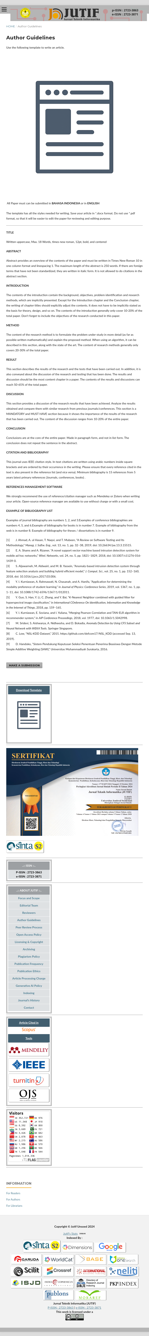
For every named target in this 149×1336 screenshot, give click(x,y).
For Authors (13, 1199)
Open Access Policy (29, 934)
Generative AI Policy (29, 985)
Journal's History (29, 1000)
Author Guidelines (29, 920)
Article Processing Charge (28, 978)
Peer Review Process (29, 927)
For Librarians (14, 1205)
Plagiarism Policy (29, 956)
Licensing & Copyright (29, 942)
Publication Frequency (29, 964)
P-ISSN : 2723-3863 (61, 1307)
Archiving (29, 949)
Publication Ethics (29, 971)
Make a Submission (24, 665)
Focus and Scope (29, 898)
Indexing (28, 993)
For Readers (13, 1193)
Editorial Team (29, 905)
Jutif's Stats (70, 1233)
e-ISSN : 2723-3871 (88, 1307)
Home (10, 26)
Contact (29, 1007)
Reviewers (29, 912)
